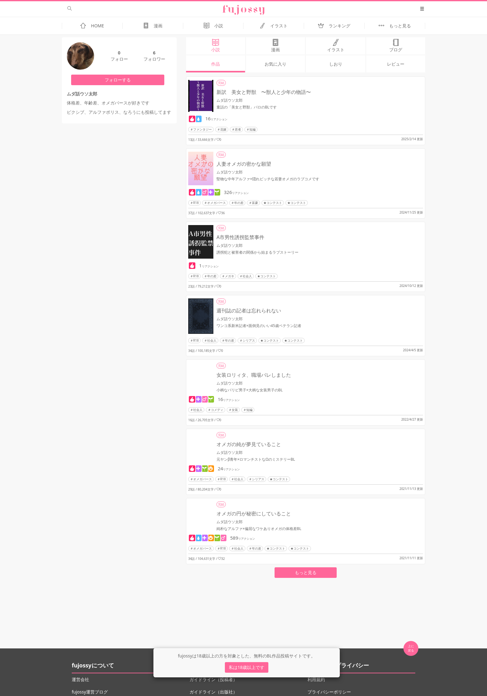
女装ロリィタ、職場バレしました (253, 374)
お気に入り (275, 64)
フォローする (118, 80)
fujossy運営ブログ (90, 692)
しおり (335, 64)
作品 (215, 64)
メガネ (229, 276)
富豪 (255, 203)
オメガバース (216, 203)
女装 (235, 410)
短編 (252, 129)
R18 (196, 203)
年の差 (239, 203)
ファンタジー (202, 129)
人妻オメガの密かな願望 (243, 163)
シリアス (249, 340)
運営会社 (80, 679)
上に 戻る (411, 648)
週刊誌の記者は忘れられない (248, 310)
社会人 (247, 276)
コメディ (217, 410)
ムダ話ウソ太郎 (229, 100)
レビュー (395, 64)
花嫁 (223, 129)
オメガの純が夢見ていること (248, 444)
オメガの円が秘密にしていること (253, 513)
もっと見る (305, 572)
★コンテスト (272, 203)
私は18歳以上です (246, 667)
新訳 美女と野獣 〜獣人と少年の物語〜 (263, 92)
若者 (238, 129)
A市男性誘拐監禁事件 (240, 237)
